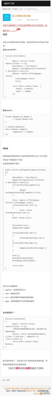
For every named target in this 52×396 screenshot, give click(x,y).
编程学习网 (6, 9)
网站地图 (15, 389)
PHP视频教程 (25, 389)
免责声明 (7, 389)
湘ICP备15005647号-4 (40, 389)
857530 (37, 394)
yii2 (4, 380)
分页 (8, 380)
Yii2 (21, 9)
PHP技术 (15, 9)
